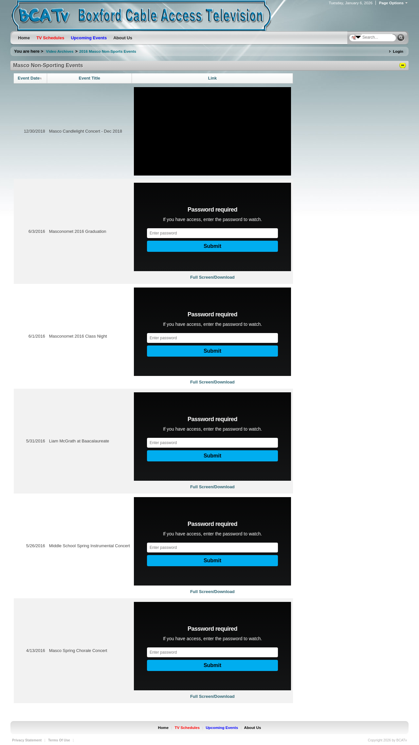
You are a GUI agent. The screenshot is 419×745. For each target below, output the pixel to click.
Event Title (89, 78)
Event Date (30, 78)
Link (212, 78)
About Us (252, 727)
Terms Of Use (59, 740)
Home (163, 727)
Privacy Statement (27, 740)
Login (398, 51)
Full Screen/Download (212, 277)
